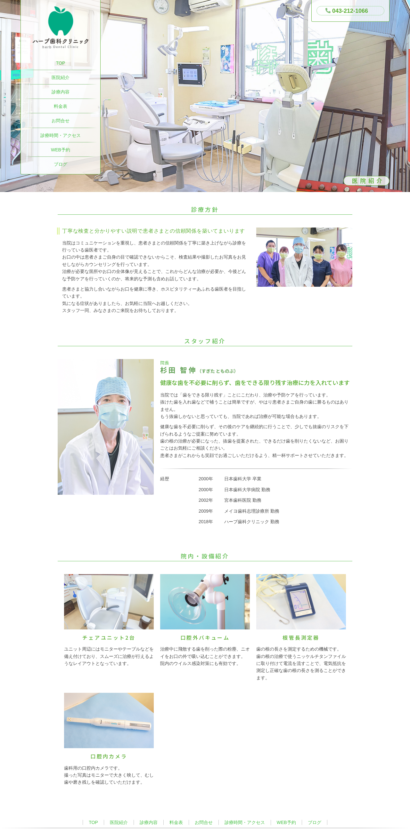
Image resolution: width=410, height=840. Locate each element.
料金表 (60, 106)
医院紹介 (61, 77)
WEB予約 (60, 149)
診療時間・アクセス (60, 135)
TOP (60, 63)
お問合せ (61, 120)
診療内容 (61, 91)
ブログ (60, 164)
